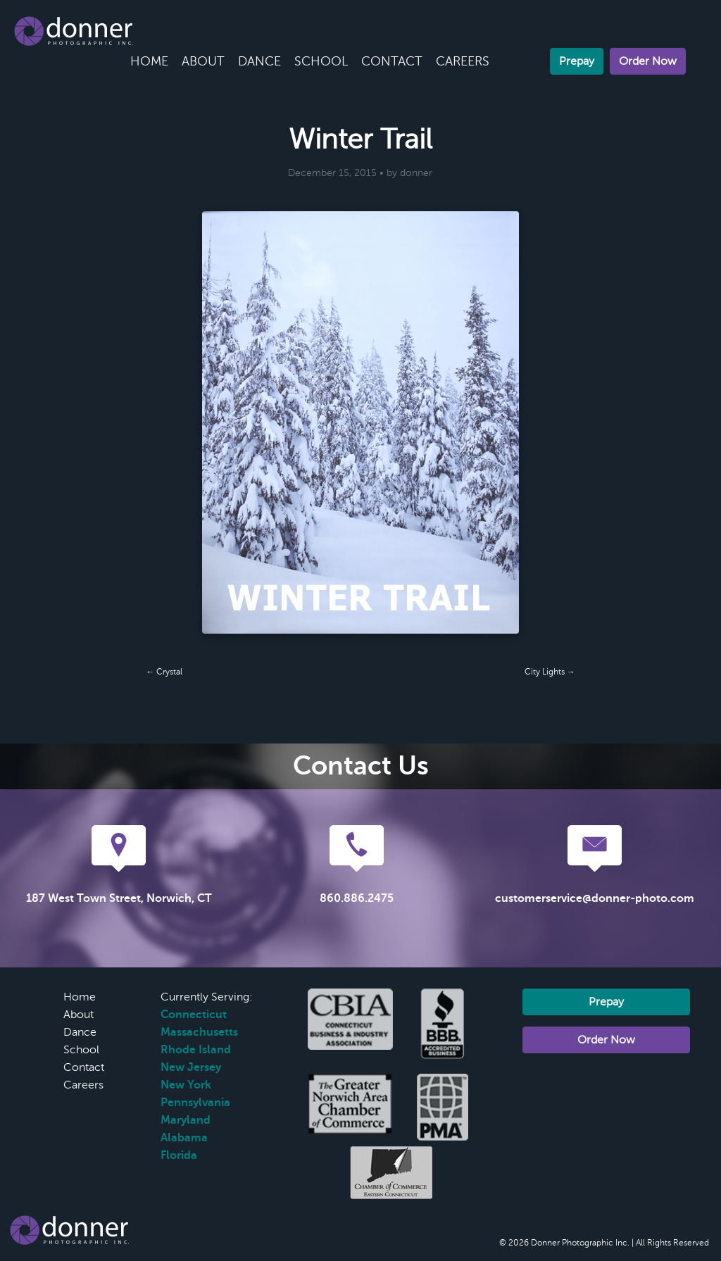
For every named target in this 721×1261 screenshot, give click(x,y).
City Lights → (550, 672)
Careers (462, 61)
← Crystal (164, 672)
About (203, 61)
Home (149, 61)
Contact (391, 61)
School (321, 61)
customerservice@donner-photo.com (594, 898)
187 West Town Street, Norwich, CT (119, 898)
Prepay (576, 61)
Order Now (648, 61)
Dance (259, 61)
